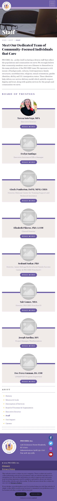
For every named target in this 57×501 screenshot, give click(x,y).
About (10, 40)
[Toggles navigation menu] (52, 3)
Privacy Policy (16, 483)
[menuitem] (9, 396)
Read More (28, 126)
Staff (18, 40)
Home (4, 40)
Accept (21, 494)
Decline (36, 494)
